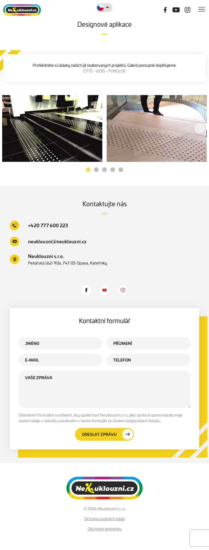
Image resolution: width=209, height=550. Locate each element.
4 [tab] (112, 170)
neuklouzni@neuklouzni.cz (48, 241)
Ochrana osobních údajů (104, 519)
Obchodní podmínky (105, 529)
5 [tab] (121, 170)
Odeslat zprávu (107, 434)
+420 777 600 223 (39, 225)
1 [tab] (88, 170)
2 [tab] (96, 170)
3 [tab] (104, 170)
